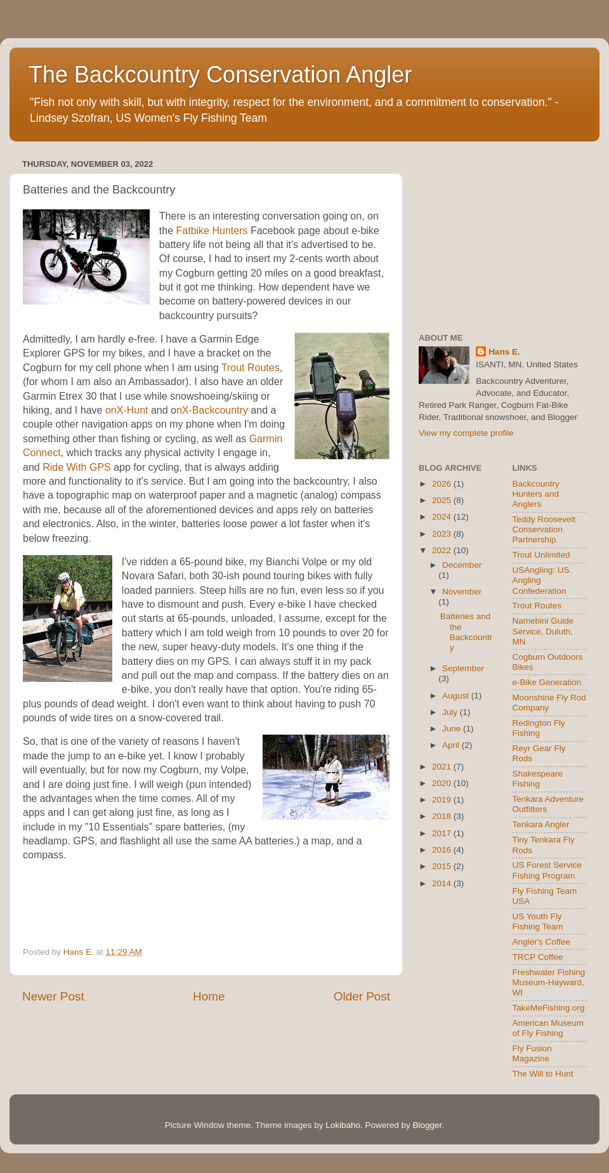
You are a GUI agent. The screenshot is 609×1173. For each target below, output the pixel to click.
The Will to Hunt (543, 1073)
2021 (443, 766)
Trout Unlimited (541, 555)
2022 (443, 550)
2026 (443, 483)
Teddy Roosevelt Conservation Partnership (544, 529)
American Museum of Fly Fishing (548, 1028)
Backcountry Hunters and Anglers (536, 494)
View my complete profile (466, 433)
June (452, 728)
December (461, 565)
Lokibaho (342, 1125)
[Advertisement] (503, 234)
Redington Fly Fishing (539, 728)
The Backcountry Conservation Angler (220, 75)
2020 (443, 783)
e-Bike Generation (547, 682)
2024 (443, 516)
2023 (443, 534)
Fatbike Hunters (212, 230)
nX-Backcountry (212, 410)
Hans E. (504, 352)
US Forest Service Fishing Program (547, 870)
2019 (443, 799)
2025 (443, 500)
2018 (443, 816)
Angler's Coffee (542, 942)
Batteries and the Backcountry (466, 632)
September (463, 668)
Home (209, 996)
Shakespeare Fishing (538, 779)
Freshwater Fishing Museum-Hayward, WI (549, 982)
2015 (443, 866)
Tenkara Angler (541, 824)
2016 (443, 850)
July (451, 712)
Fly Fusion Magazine (532, 1053)
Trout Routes (250, 367)
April (452, 745)
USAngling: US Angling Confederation (541, 580)
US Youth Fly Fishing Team (538, 921)
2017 (443, 833)
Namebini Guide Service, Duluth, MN (543, 631)
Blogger (427, 1125)
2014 (443, 883)
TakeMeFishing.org (549, 1007)
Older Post (362, 996)
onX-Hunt (126, 410)
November (461, 591)
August (456, 695)
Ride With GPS (77, 467)
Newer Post (53, 996)
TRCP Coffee (538, 957)
